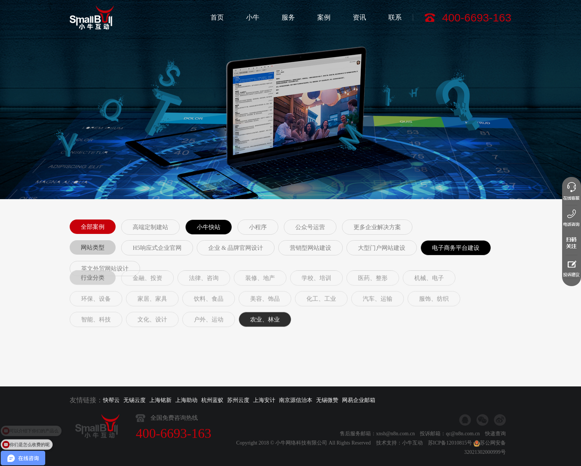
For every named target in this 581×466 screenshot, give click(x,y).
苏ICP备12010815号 (450, 451)
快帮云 (111, 400)
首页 (217, 17)
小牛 (252, 17)
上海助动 (186, 400)
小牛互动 (412, 451)
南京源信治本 (295, 400)
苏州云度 (238, 400)
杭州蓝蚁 (212, 400)
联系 (395, 17)
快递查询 (495, 442)
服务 (288, 17)
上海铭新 (160, 400)
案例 (324, 17)
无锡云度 (134, 400)
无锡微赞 (327, 400)
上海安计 (264, 400)
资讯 (359, 17)
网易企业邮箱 (358, 400)
